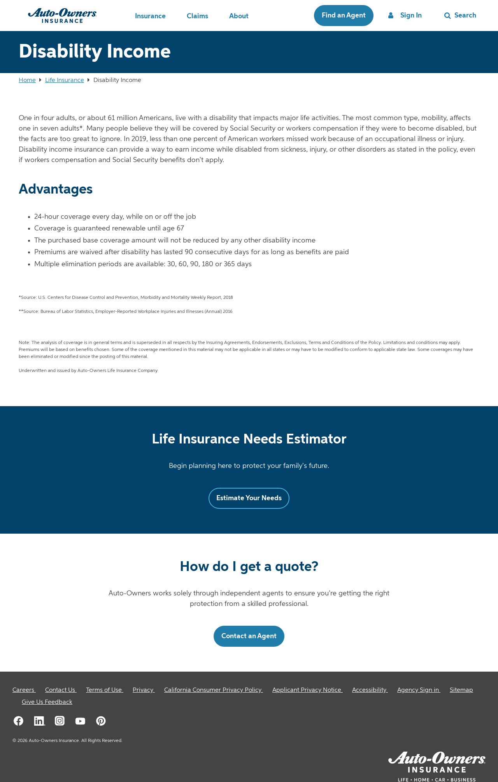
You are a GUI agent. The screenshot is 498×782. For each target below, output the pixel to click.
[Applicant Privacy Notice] (307, 690)
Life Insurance (64, 80)
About (239, 16)
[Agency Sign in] (418, 690)
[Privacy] (144, 690)
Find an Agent (344, 15)
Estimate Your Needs (249, 498)
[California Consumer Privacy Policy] (213, 690)
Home (27, 80)
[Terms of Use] (104, 690)
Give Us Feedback (47, 702)
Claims (197, 16)
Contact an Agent (249, 636)
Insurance (150, 16)
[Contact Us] (61, 690)
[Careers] (24, 690)
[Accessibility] (370, 690)
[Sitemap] (461, 690)
